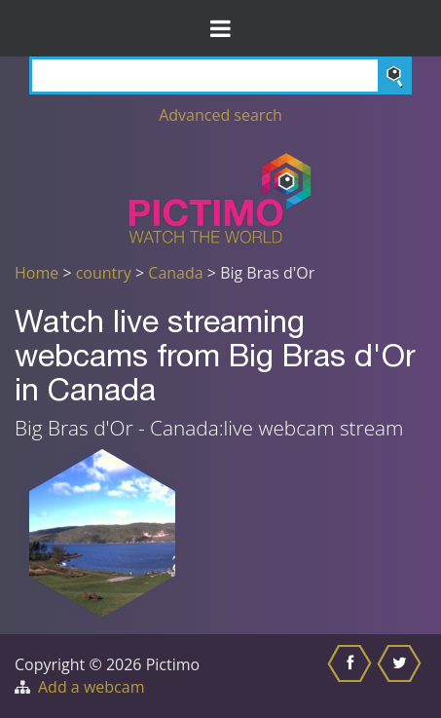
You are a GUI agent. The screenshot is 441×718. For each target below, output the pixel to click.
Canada (175, 272)
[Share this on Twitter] (401, 676)
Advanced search (220, 115)
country (103, 272)
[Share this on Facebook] (352, 676)
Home (36, 272)
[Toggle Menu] (220, 28)
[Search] (220, 75)
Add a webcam (91, 687)
